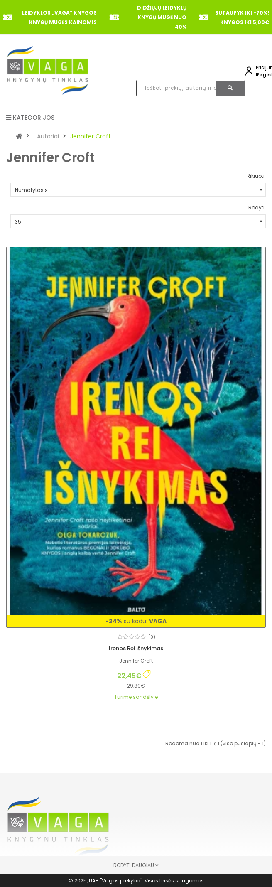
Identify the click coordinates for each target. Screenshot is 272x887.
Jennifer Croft (90, 136)
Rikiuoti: (256, 175)
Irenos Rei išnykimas (136, 648)
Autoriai (48, 136)
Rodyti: (257, 207)
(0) (151, 637)
